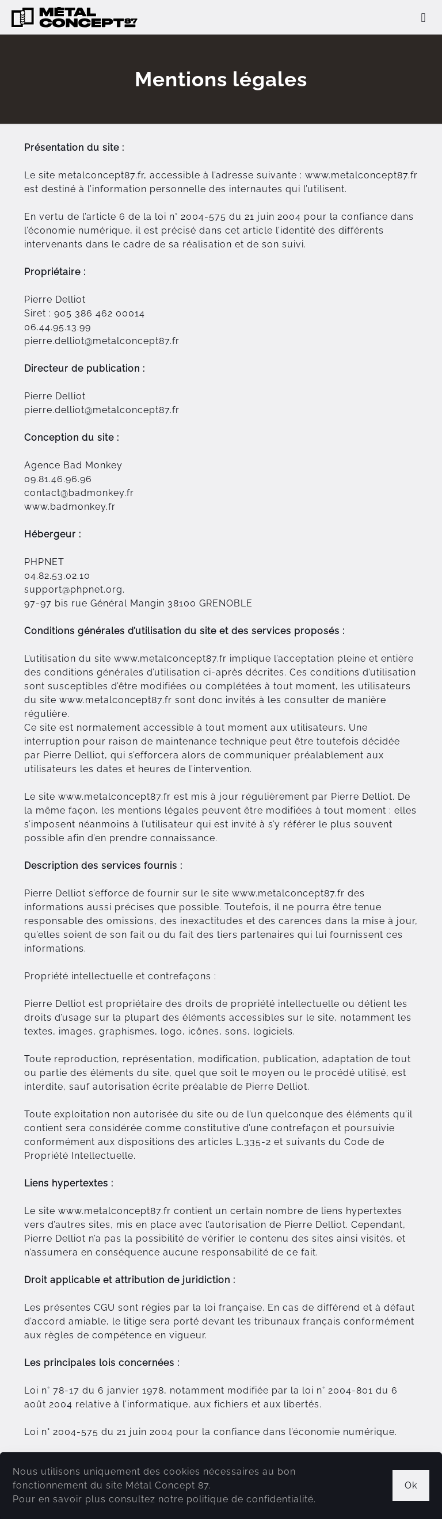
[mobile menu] (423, 17)
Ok (411, 1485)
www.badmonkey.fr (70, 506)
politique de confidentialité (250, 1499)
